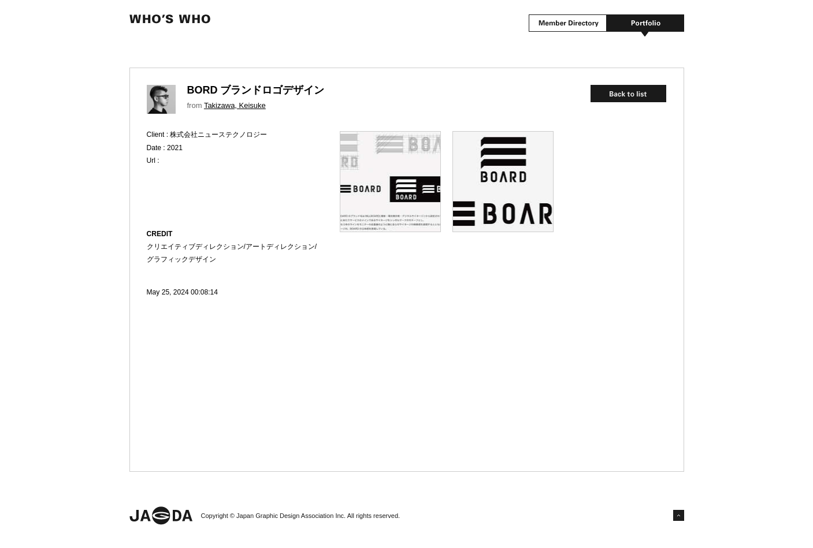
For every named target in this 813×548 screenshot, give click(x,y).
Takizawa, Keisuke (235, 105)
